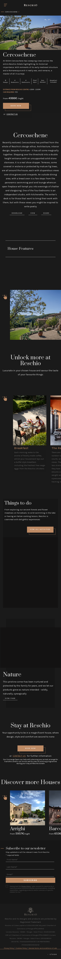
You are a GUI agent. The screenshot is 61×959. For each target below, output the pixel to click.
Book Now (17, 107)
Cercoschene (11, 12)
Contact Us (12, 114)
